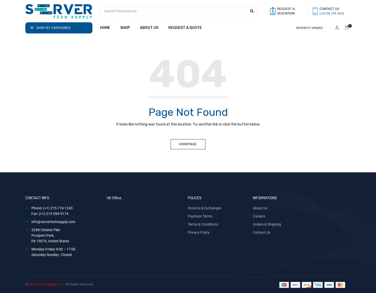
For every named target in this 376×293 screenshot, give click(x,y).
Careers (259, 216)
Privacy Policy (199, 232)
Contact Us (261, 232)
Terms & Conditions (203, 224)
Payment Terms (200, 216)
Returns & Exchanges (204, 208)
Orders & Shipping (267, 224)
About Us (260, 208)
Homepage (188, 144)
